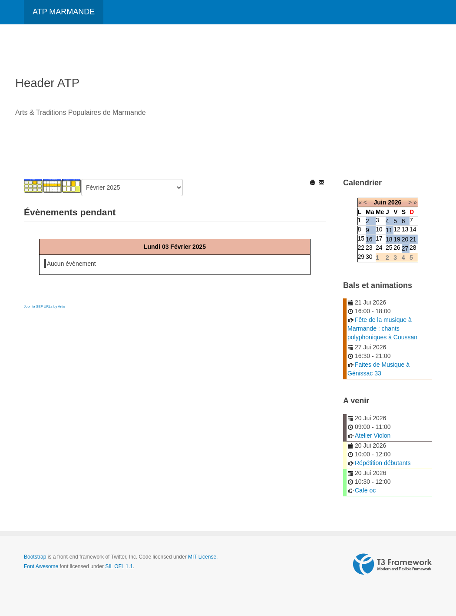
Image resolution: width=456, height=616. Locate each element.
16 (369, 239)
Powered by (392, 564)
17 (379, 238)
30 (369, 256)
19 (396, 239)
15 (361, 238)
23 (369, 247)
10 (379, 229)
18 (389, 239)
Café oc (365, 490)
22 (361, 247)
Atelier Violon (372, 435)
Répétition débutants (382, 462)
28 (413, 247)
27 (405, 248)
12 (396, 229)
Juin (380, 202)
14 (413, 229)
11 (389, 230)
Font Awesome (41, 566)
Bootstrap (35, 557)
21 (413, 239)
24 (379, 247)
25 (389, 247)
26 (396, 247)
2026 (394, 202)
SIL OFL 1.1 (119, 566)
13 (405, 229)
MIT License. (203, 557)
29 (361, 256)
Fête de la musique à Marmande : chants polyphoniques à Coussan (382, 328)
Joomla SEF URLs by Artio (44, 306)
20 (405, 239)
